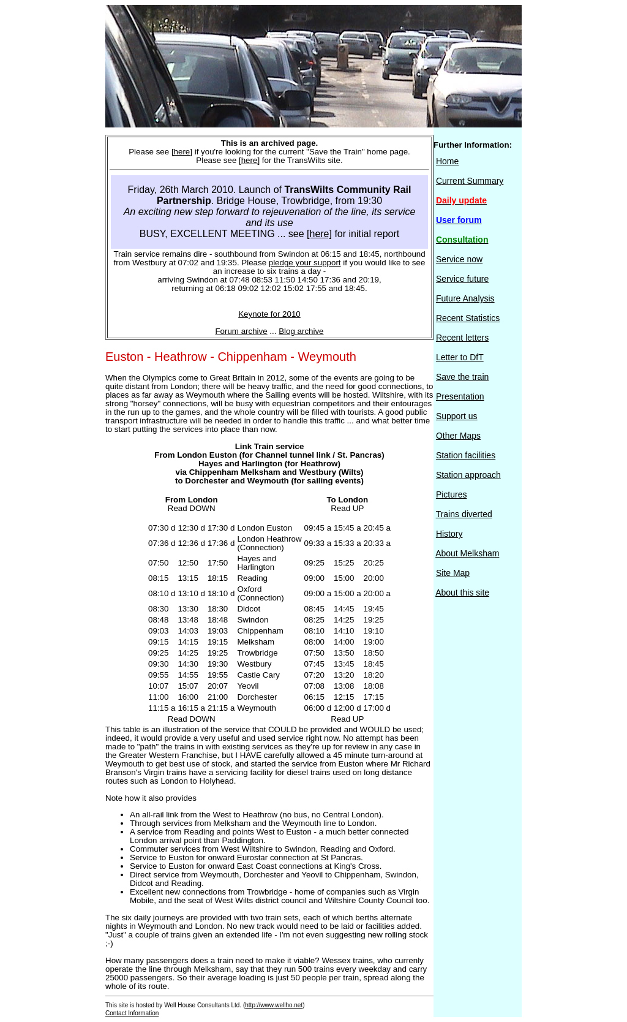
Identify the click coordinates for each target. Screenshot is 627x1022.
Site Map (453, 573)
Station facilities (465, 455)
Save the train (462, 377)
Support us (457, 416)
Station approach (468, 475)
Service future (462, 279)
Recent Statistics (468, 318)
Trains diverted (464, 514)
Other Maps (458, 436)
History (449, 534)
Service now (459, 259)
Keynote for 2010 (269, 314)
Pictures (451, 494)
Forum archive (241, 331)
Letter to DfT (460, 357)
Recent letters (462, 338)
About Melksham (467, 553)
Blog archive (301, 331)
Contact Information (132, 1013)
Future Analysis (465, 298)
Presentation (460, 396)
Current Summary (469, 181)
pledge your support (305, 262)
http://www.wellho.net (273, 1005)
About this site (462, 592)
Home (447, 161)
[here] (181, 151)
